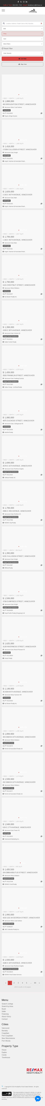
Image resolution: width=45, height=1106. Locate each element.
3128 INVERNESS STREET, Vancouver (19, 647)
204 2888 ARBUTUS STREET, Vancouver (20, 872)
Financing (5, 1014)
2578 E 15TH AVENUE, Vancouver (17, 466)
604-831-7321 (17, 5)
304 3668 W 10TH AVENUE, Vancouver (19, 737)
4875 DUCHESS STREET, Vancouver (18, 421)
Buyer (4, 1009)
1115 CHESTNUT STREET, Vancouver (19, 285)
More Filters (6, 44)
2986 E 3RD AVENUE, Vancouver (17, 511)
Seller (4, 1011)
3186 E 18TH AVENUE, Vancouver (17, 963)
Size (4, 39)
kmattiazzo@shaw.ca (35, 5)
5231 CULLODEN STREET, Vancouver (19, 556)
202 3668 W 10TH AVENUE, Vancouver (19, 782)
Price (4, 33)
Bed (4, 28)
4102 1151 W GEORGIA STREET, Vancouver (21, 918)
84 (35, 983)
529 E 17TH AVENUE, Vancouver (17, 827)
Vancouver (5, 1028)
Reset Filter (7, 48)
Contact (5, 1019)
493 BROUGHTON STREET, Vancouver (19, 104)
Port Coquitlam (7, 1036)
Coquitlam (5, 1033)
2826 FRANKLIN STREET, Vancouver (18, 375)
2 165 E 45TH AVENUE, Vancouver (17, 195)
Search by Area (7, 1006)
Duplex (4, 1052)
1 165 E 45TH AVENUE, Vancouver (17, 240)
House (4, 1050)
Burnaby (5, 1031)
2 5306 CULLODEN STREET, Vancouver (19, 149)
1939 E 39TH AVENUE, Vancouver (17, 330)
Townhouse (6, 1057)
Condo (4, 1055)
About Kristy (6, 1016)
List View (22, 59)
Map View (23, 64)
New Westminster (8, 1038)
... (31, 983)
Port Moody (6, 1041)
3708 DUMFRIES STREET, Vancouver (19, 601)
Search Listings (7, 1004)
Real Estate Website (27, 1086)
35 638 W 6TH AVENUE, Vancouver (18, 692)
